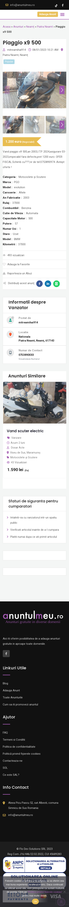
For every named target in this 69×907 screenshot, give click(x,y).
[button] (61, 90)
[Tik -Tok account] (56, 5)
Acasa (6, 26)
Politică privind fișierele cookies (21, 753)
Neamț (30, 26)
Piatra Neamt (45, 26)
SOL (5, 767)
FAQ (5, 732)
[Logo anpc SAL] (34, 864)
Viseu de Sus (17, 452)
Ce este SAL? (11, 775)
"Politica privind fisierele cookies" (45, 892)
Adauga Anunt (47, 14)
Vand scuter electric (25, 431)
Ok (35, 901)
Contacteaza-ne (12, 760)
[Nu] (64, 891)
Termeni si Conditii (14, 739)
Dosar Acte (17, 447)
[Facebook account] (62, 5)
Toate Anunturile (13, 697)
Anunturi (18, 26)
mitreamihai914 (16, 49)
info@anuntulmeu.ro (22, 5)
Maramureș (33, 452)
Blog (5, 683)
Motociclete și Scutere (23, 457)
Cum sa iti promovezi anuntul (20, 704)
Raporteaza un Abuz (17, 273)
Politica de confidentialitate (19, 746)
